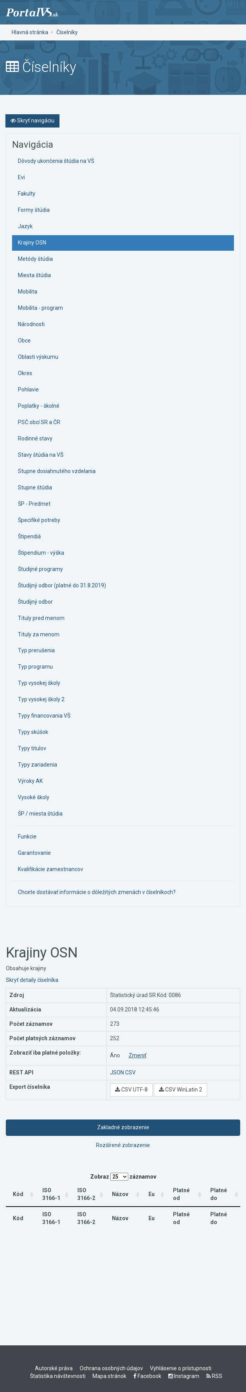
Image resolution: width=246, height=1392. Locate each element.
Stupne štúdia (35, 487)
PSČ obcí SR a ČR (39, 422)
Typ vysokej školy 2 (41, 699)
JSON (117, 1072)
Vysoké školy (33, 797)
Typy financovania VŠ (44, 716)
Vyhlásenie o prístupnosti (180, 1368)
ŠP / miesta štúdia (40, 813)
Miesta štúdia (34, 275)
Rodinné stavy (35, 438)
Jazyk (25, 226)
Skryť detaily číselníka (32, 980)
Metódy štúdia (35, 259)
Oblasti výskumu (38, 357)
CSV (130, 1072)
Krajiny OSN (32, 242)
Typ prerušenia (36, 650)
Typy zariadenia (37, 764)
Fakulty (26, 193)
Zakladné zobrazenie (123, 1127)
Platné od (179, 1194)
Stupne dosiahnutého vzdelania (57, 471)
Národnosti (31, 324)
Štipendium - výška (41, 553)
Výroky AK (30, 781)
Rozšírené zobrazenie (123, 1145)
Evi (21, 177)
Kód (18, 1194)
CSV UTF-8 (131, 1089)
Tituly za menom (38, 634)
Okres (25, 373)
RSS (214, 1376)
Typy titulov (32, 748)
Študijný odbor (35, 602)
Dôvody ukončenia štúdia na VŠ (56, 161)
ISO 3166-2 (91, 1194)
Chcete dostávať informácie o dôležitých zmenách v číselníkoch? (97, 892)
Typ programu (35, 667)
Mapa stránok (109, 1376)
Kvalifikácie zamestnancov (50, 869)
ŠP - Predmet (34, 504)
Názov (128, 1194)
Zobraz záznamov (123, 1177)
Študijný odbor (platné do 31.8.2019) (62, 585)
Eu (153, 1194)
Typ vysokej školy (39, 683)
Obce (24, 340)
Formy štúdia (34, 210)
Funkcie (27, 836)
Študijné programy (40, 569)
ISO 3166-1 (49, 1194)
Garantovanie (34, 853)
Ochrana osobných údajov (111, 1368)
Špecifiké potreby (39, 520)
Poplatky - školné (38, 406)
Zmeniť (138, 1055)
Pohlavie (28, 389)
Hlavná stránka (30, 32)
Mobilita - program (40, 308)
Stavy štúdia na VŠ (40, 455)
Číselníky (67, 32)
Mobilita (27, 291)
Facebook (147, 1376)
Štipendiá (29, 536)
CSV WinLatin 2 (180, 1089)
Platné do (217, 1194)
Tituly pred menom (41, 618)
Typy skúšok (33, 732)
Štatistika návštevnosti (57, 1376)
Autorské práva (54, 1368)
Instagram (183, 1376)
